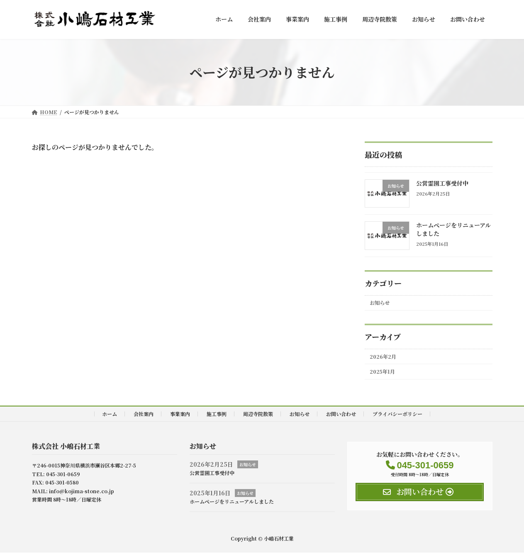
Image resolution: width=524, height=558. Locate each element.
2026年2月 (385, 359)
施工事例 (217, 419)
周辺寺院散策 (258, 419)
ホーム (109, 419)
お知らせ (382, 303)
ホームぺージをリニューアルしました (453, 229)
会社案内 (144, 419)
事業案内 (180, 419)
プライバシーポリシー (397, 419)
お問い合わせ (341, 419)
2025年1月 (385, 376)
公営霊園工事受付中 (442, 183)
